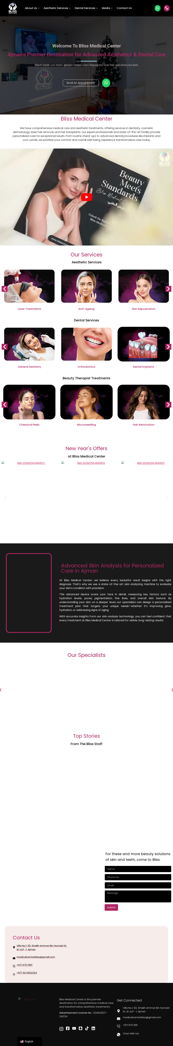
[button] (5, 289)
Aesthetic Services (57, 8)
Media (107, 8)
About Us (32, 8)
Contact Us (124, 8)
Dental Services (86, 8)
